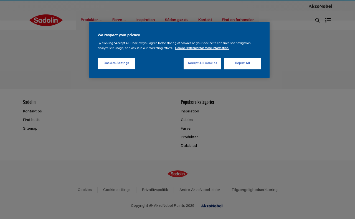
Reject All (242, 63)
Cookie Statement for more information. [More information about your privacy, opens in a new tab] (202, 48)
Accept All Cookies (202, 63)
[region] (179, 50)
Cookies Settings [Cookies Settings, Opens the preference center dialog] (116, 63)
